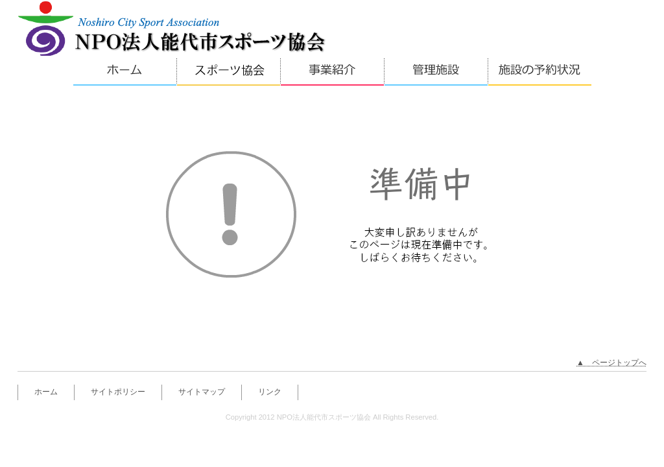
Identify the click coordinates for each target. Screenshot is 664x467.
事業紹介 (332, 71)
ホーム (124, 71)
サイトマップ (201, 391)
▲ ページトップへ (611, 363)
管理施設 (436, 71)
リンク (269, 391)
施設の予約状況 (539, 71)
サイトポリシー (118, 391)
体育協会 (228, 71)
